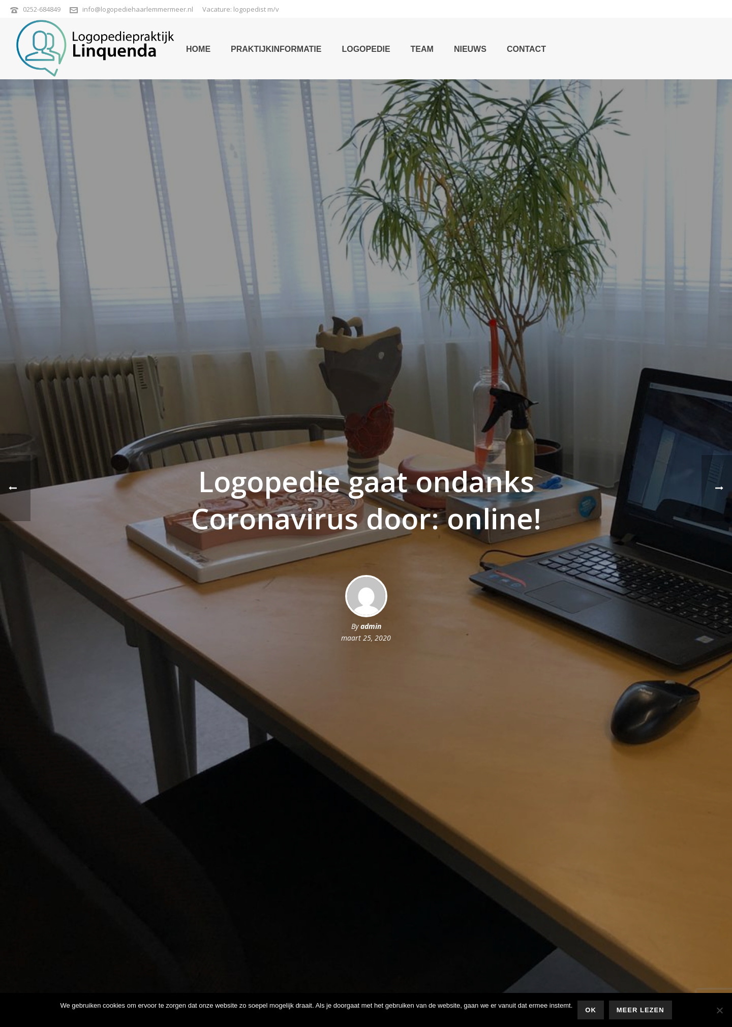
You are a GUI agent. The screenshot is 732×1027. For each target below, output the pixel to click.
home (198, 49)
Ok (590, 1010)
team (422, 49)
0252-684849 (41, 9)
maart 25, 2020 (366, 638)
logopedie (366, 49)
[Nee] (719, 1010)
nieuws (470, 49)
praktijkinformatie (276, 49)
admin (370, 626)
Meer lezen (640, 1010)
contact (526, 49)
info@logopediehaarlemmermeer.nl (137, 9)
